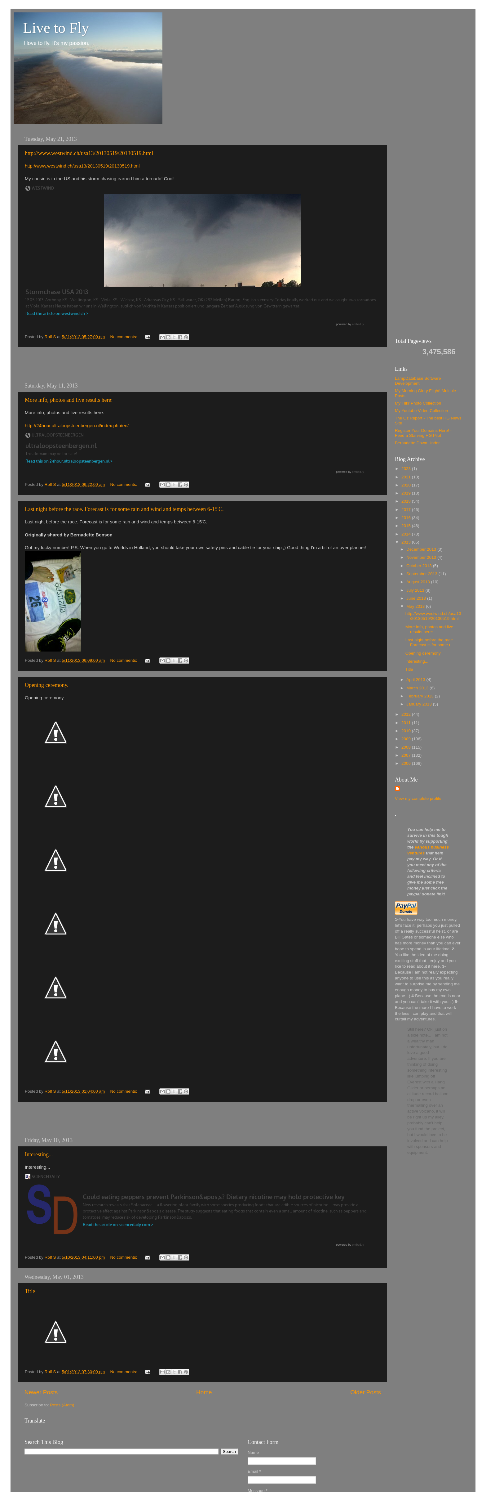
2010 (406, 730)
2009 (406, 739)
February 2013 (420, 696)
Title (30, 1291)
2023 (406, 468)
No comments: (124, 336)
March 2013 (418, 688)
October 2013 (419, 565)
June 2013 (416, 598)
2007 (406, 755)
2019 (406, 493)
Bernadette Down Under (417, 443)
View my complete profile (418, 798)
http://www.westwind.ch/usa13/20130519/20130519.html (89, 153)
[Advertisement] (202, 365)
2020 (406, 485)
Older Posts (365, 1392)
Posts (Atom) (62, 1405)
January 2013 (419, 704)
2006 (406, 763)
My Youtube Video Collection (421, 410)
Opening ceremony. (46, 685)
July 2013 (416, 590)
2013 (406, 542)
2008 (406, 747)
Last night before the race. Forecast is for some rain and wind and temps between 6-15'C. (124, 509)
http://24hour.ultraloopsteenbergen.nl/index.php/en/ (77, 425)
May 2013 (416, 606)
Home (204, 1392)
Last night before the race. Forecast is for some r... (429, 642)
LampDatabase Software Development (418, 381)
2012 (406, 714)
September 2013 (422, 573)
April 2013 (416, 679)
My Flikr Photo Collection (418, 403)
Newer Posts (41, 1392)
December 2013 (421, 549)
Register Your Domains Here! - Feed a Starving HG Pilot (423, 433)
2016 (406, 517)
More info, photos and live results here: (69, 400)
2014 (406, 534)
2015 (406, 525)
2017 (406, 509)
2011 (406, 722)
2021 (406, 477)
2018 (406, 501)
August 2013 (418, 582)
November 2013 (421, 557)
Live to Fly (56, 28)
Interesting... (39, 1154)
